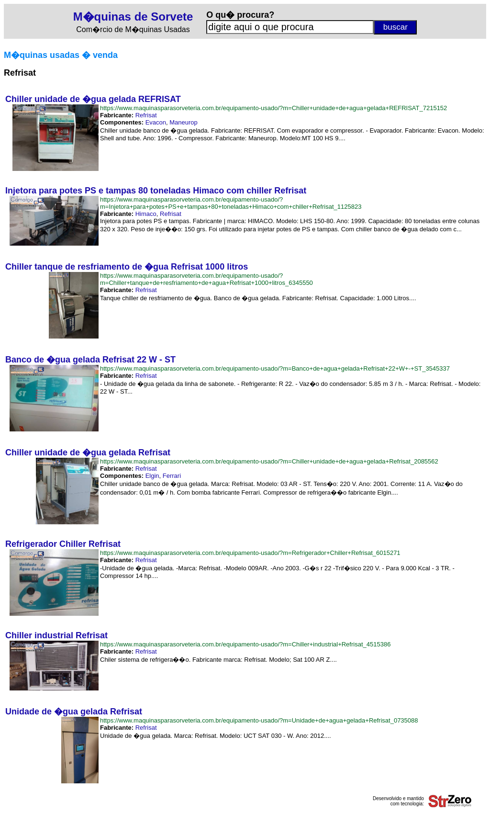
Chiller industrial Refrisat (56, 635)
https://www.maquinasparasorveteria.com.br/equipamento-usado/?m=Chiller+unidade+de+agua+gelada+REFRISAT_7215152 (273, 108)
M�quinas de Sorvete (133, 16)
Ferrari (172, 475)
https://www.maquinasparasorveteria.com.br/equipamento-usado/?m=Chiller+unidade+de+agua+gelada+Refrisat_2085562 (269, 461)
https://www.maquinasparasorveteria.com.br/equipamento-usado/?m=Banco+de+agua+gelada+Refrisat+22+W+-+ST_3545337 (275, 368)
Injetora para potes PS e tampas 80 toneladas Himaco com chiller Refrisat (155, 190)
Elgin (152, 475)
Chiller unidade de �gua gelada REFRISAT (93, 99)
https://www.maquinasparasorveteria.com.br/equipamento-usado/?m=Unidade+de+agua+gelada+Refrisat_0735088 (259, 720)
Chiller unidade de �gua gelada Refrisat (87, 452)
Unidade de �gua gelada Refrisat (73, 711)
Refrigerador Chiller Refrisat (63, 544)
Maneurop (183, 122)
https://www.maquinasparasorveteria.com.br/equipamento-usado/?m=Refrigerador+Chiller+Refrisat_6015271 (250, 552)
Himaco (145, 213)
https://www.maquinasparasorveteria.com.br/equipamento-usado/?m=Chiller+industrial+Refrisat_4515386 (245, 644)
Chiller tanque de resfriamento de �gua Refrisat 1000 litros (126, 266)
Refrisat (146, 115)
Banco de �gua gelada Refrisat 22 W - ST (90, 359)
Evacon (155, 122)
